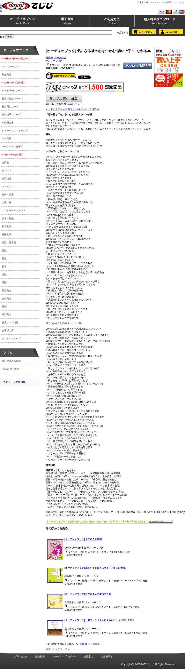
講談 (4, 274)
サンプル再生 (64, 98)
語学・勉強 (8, 218)
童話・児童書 (9, 242)
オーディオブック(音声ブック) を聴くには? (68, 109)
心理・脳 (6, 202)
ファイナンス (9, 186)
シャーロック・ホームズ (15, 130)
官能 (4, 306)
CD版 (96, 109)
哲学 (4, 266)
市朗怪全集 (8, 122)
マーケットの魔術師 (12, 146)
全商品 (5, 162)
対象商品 (6, 74)
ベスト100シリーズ (12, 90)
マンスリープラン (11, 66)
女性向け (6, 298)
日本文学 (6, 226)
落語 (4, 282)
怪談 (4, 250)
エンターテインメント (13, 210)
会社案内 (88, 656)
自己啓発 (6, 178)
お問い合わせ (21, 656)
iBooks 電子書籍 (10, 369)
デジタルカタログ (11, 338)
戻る (48, 649)
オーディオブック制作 (64, 656)
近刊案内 (6, 314)
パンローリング (54, 60)
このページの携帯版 (14, 382)
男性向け (6, 290)
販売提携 (40, 656)
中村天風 (6, 138)
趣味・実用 (8, 194)
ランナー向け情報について (160, 522)
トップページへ (61, 649)
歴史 (4, 258)
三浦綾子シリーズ (11, 114)
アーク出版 (60, 57)
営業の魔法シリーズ (12, 98)
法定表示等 (107, 656)
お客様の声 (8, 330)
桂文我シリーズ (10, 106)
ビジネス (6, 170)
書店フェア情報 (10, 322)
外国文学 (6, 234)
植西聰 (49, 57)
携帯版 (1, 8)
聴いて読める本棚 (11, 361)
